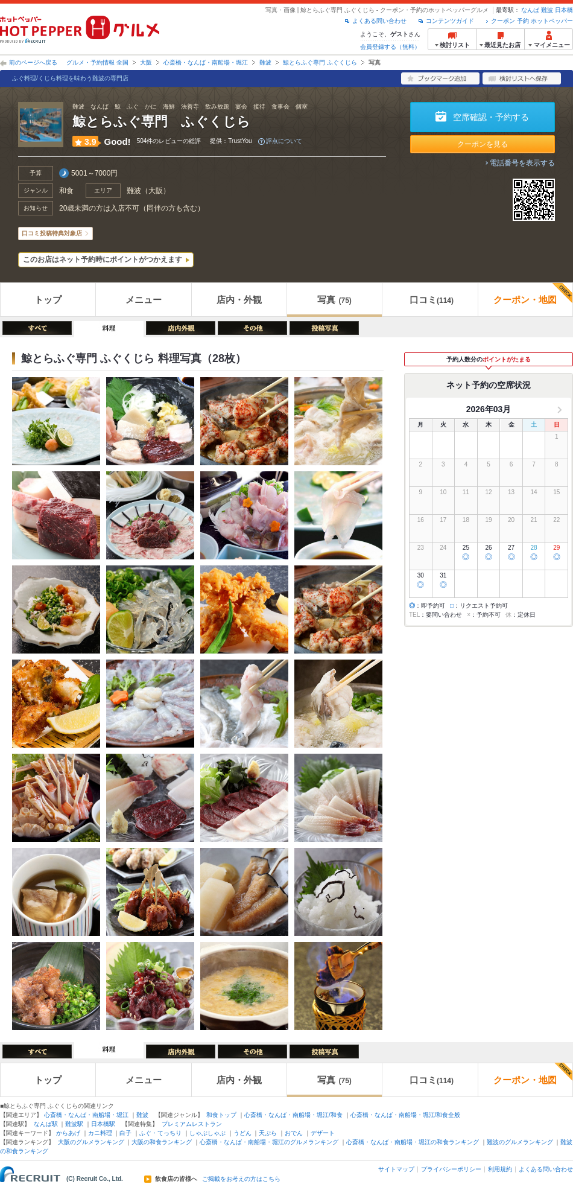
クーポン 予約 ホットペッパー (532, 20)
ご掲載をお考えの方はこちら (241, 1179)
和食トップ (221, 1115)
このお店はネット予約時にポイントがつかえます (102, 259)
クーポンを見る (482, 144)
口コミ (432, 299)
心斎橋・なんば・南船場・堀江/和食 (293, 1115)
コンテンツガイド (450, 20)
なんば (530, 10)
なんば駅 (46, 1124)
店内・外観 (239, 299)
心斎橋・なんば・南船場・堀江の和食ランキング (412, 1142)
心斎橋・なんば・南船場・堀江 (205, 62)
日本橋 (564, 10)
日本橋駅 (103, 1124)
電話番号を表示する (522, 163)
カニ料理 (100, 1133)
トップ (48, 299)
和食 (66, 190)
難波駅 (74, 1124)
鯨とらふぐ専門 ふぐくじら (320, 62)
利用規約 (500, 1169)
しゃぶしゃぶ (207, 1133)
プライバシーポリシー (451, 1169)
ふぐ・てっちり (160, 1133)
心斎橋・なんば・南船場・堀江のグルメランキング (269, 1142)
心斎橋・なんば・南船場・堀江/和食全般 (405, 1115)
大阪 (146, 62)
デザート (323, 1133)
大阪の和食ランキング (161, 1142)
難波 (547, 10)
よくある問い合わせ (379, 20)
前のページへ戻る (33, 62)
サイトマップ (396, 1169)
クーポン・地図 (532, 294)
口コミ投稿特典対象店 (52, 233)
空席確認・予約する (491, 117)
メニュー (143, 299)
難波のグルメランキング (520, 1142)
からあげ (68, 1133)
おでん (294, 1133)
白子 (125, 1133)
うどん (242, 1133)
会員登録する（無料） (390, 46)
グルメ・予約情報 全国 (97, 62)
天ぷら (268, 1133)
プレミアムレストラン (192, 1124)
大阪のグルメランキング (91, 1142)
